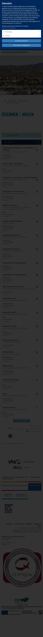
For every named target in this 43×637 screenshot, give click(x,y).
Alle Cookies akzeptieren (21, 45)
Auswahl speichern (21, 41)
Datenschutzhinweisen (9, 28)
